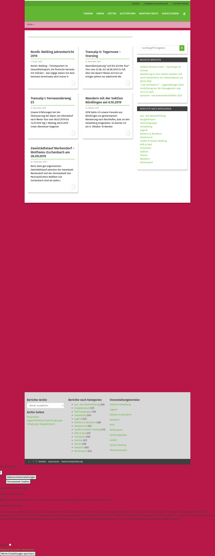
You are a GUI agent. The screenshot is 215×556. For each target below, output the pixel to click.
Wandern (145, 158)
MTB (112, 424)
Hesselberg (146, 126)
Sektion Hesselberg (120, 404)
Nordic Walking (118, 445)
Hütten (112, 13)
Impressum (53, 461)
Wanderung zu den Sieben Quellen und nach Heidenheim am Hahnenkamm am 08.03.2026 (161, 78)
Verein (100, 13)
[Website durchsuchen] (159, 48)
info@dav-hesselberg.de (155, 3)
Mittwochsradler (118, 450)
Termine (88, 13)
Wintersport (146, 162)
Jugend (144, 130)
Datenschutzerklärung (72, 461)
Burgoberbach (147, 119)
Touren (143, 155)
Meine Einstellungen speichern (17, 553)
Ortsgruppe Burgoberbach (41, 424)
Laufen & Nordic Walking (153, 140)
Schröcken (145, 148)
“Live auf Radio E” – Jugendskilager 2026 (162, 84)
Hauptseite (33, 416)
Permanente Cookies (18, 481)
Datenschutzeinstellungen (21, 477)
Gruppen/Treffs (148, 13)
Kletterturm (127, 13)
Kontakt (135, 3)
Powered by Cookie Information (17, 549)
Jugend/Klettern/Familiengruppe (45, 420)
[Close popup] (1, 473)
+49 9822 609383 (179, 3)
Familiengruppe (148, 123)
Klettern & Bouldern (151, 133)
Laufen (113, 440)
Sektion (144, 151)
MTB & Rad (146, 144)
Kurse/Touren (170, 13)
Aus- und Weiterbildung (153, 115)
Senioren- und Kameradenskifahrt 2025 (161, 95)
